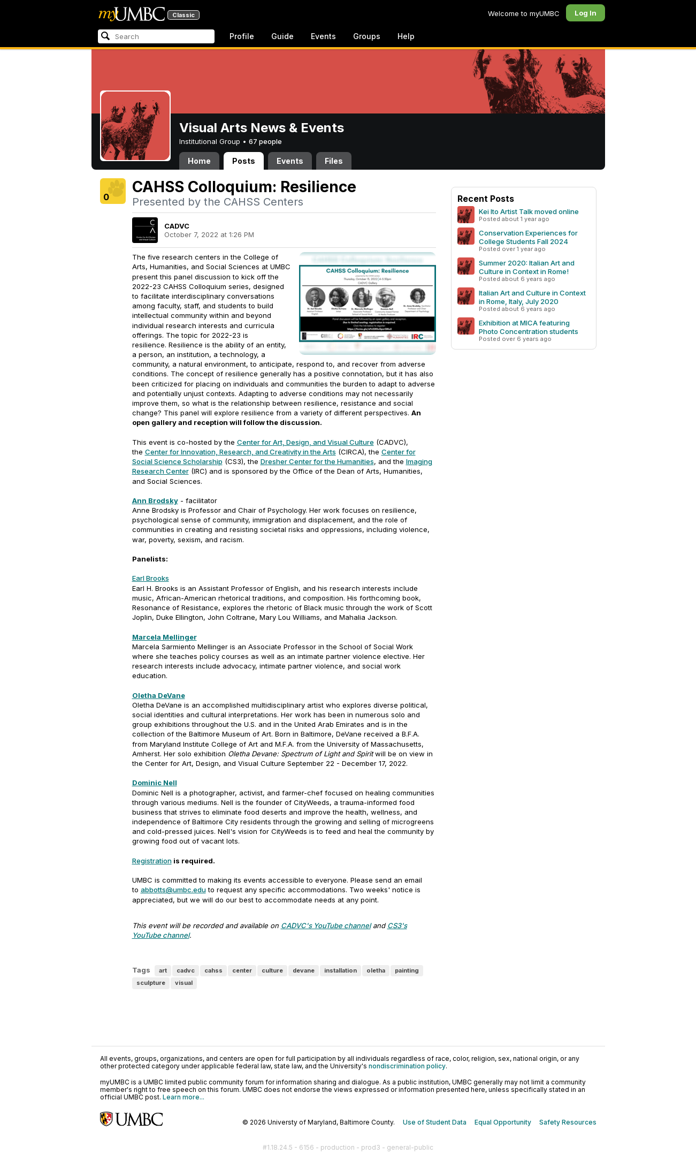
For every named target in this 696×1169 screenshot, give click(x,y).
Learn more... (183, 1097)
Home (199, 160)
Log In (585, 13)
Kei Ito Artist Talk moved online (529, 211)
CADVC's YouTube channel (326, 925)
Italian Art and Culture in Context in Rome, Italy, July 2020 (532, 297)
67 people (265, 141)
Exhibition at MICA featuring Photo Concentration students (528, 327)
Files (334, 160)
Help (406, 36)
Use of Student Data (434, 1122)
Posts (243, 160)
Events (323, 36)
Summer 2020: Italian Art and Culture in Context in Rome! (527, 267)
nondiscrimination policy (407, 1066)
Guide (282, 36)
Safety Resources (567, 1122)
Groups (366, 36)
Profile (242, 36)
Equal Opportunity (503, 1122)
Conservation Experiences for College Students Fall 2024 (528, 237)
